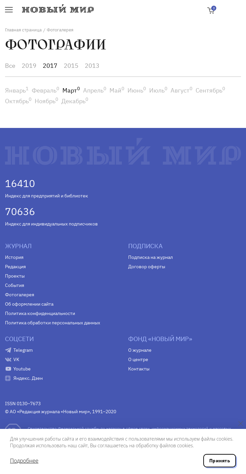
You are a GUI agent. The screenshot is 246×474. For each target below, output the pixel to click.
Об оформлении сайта (29, 304)
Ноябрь (46, 101)
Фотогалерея (19, 295)
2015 (71, 65)
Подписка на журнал (150, 257)
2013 (92, 65)
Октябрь (18, 101)
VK (16, 359)
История (14, 257)
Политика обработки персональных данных (52, 323)
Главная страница (23, 30)
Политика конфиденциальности (40, 313)
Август (181, 90)
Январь (16, 90)
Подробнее (24, 460)
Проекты (15, 276)
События (14, 285)
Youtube (22, 369)
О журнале (140, 350)
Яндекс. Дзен (28, 378)
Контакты (139, 369)
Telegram (23, 350)
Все (10, 65)
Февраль (45, 90)
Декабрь (74, 101)
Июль (158, 90)
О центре (138, 359)
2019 (29, 65)
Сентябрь (210, 90)
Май (116, 90)
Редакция (15, 267)
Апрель (94, 90)
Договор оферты (146, 267)
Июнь (137, 90)
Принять (219, 461)
